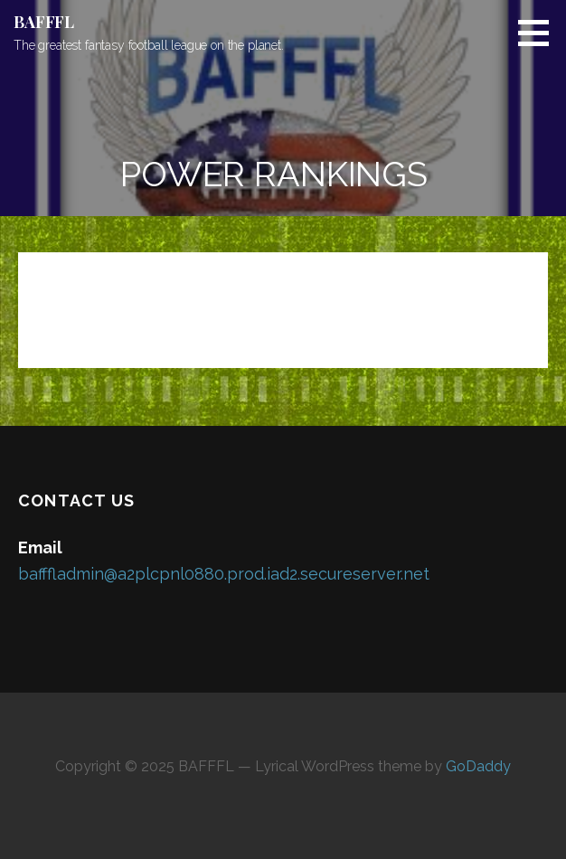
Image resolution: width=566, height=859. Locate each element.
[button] (540, 32)
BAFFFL (44, 22)
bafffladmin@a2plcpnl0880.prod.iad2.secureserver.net (223, 573)
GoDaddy (478, 766)
